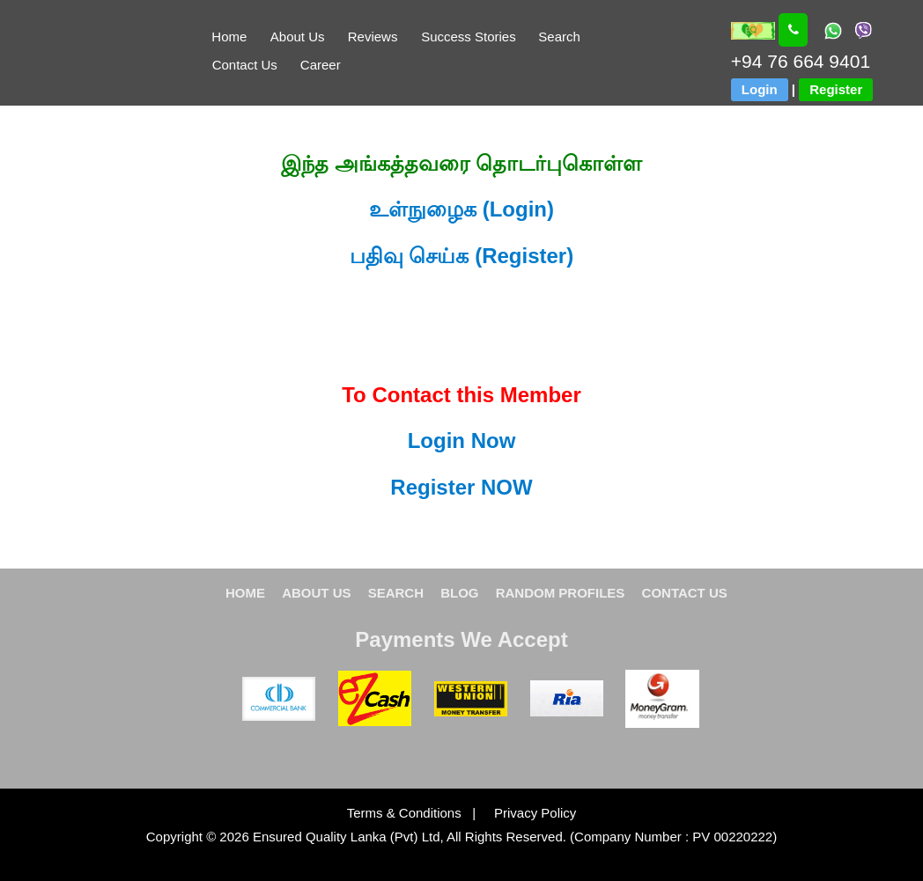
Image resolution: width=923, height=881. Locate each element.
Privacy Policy (527, 812)
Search (559, 36)
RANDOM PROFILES (560, 592)
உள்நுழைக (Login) (461, 209)
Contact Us (244, 64)
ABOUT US (316, 592)
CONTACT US (684, 592)
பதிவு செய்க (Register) (461, 256)
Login (760, 89)
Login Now (462, 440)
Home (229, 36)
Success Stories (468, 36)
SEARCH (396, 592)
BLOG (459, 592)
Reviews (373, 36)
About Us (297, 36)
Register (835, 89)
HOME (245, 592)
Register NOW (461, 487)
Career (320, 64)
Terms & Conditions (406, 812)
